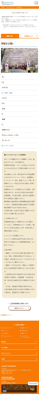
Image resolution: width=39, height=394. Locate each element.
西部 (3, 103)
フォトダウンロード (10, 7)
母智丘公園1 (19, 7)
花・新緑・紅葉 (7, 93)
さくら (6, 145)
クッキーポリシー (20, 388)
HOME (2, 7)
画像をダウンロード (20, 308)
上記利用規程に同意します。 (20, 303)
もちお (11, 145)
